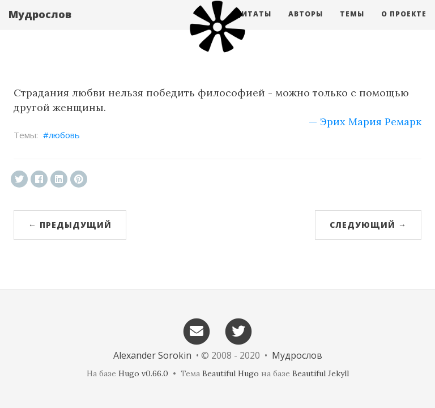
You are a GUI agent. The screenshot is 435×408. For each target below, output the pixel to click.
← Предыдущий (70, 224)
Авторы (305, 25)
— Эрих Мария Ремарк (365, 121)
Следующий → (368, 224)
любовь (64, 135)
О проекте (404, 25)
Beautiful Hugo (230, 373)
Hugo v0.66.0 (143, 373)
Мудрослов (39, 25)
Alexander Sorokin (152, 355)
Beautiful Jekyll (320, 373)
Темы (352, 25)
